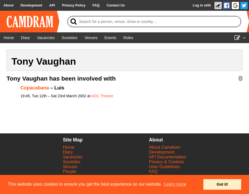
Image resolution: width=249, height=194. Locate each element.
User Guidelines (164, 166)
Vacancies (73, 157)
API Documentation (167, 157)
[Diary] (25, 37)
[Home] (8, 37)
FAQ (153, 171)
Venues (70, 166)
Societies (71, 162)
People (69, 171)
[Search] (154, 21)
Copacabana (35, 88)
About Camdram (164, 147)
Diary (68, 152)
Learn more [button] (175, 184)
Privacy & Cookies (166, 162)
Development (161, 152)
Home (69, 147)
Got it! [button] (222, 184)
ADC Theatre (102, 96)
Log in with (202, 5)
